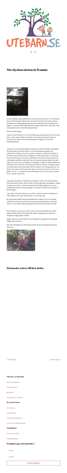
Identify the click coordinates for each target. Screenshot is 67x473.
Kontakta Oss (11, 413)
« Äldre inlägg (11, 360)
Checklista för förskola (15, 397)
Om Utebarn (11, 408)
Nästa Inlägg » (55, 360)
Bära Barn (10, 392)
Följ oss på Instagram (14, 418)
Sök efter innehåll (13, 434)
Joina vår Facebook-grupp (16, 423)
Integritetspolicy (12, 439)
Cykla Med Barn (12, 387)
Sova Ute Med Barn (13, 382)
